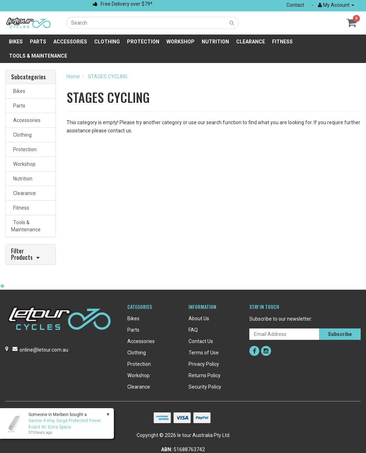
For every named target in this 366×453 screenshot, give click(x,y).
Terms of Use (204, 352)
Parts (38, 41)
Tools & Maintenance (38, 56)
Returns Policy (205, 375)
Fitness (282, 41)
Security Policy (205, 387)
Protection (143, 41)
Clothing (107, 41)
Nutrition (215, 41)
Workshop (180, 41)
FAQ (193, 330)
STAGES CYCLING (107, 76)
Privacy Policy (204, 364)
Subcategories (28, 77)
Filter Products (22, 254)
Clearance (250, 41)
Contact (295, 5)
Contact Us (201, 341)
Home (73, 76)
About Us (199, 318)
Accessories (70, 41)
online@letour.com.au (44, 350)
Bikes (16, 41)
